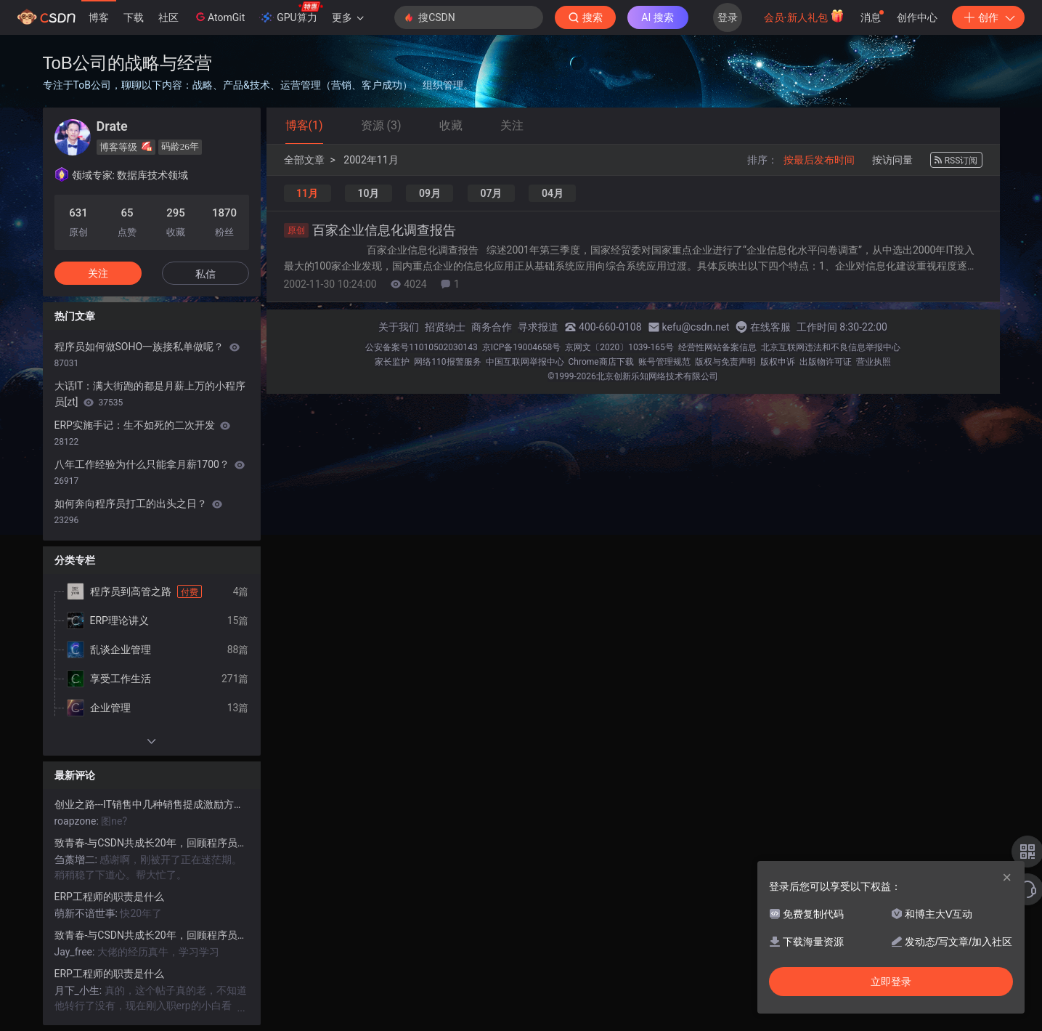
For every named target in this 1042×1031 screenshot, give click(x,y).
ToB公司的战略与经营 (127, 63)
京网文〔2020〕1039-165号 (619, 347)
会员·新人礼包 (804, 16)
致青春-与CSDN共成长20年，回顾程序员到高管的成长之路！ (151, 843)
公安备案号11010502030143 (421, 347)
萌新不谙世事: (87, 913)
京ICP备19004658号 (521, 347)
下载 (133, 17)
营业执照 (873, 362)
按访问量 (892, 160)
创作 (988, 17)
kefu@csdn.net (696, 327)
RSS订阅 (956, 160)
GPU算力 (290, 13)
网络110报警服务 (447, 362)
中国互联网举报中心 (525, 362)
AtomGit (219, 16)
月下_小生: (79, 990)
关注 (98, 273)
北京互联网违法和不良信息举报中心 (830, 347)
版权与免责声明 (725, 362)
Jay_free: (75, 952)
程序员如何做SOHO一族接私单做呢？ (147, 354)
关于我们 (398, 327)
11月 (307, 193)
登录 (727, 17)
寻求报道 (538, 327)
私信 (205, 274)
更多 (348, 17)
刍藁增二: (77, 859)
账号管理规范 (664, 362)
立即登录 (891, 981)
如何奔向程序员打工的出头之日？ (138, 511)
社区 (168, 17)
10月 (368, 193)
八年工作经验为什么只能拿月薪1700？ (149, 472)
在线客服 (770, 327)
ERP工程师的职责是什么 (109, 896)
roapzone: (78, 821)
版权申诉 (777, 362)
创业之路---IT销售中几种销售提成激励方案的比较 (151, 804)
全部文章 (304, 160)
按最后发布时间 (819, 160)
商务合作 (491, 327)
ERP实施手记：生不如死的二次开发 (142, 433)
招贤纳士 (445, 327)
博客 (99, 17)
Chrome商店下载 (601, 362)
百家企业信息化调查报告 (370, 230)
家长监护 (392, 362)
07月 (491, 193)
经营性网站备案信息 (717, 347)
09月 (430, 193)
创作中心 (917, 17)
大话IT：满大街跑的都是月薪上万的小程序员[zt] (150, 394)
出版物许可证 (825, 362)
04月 (552, 193)
